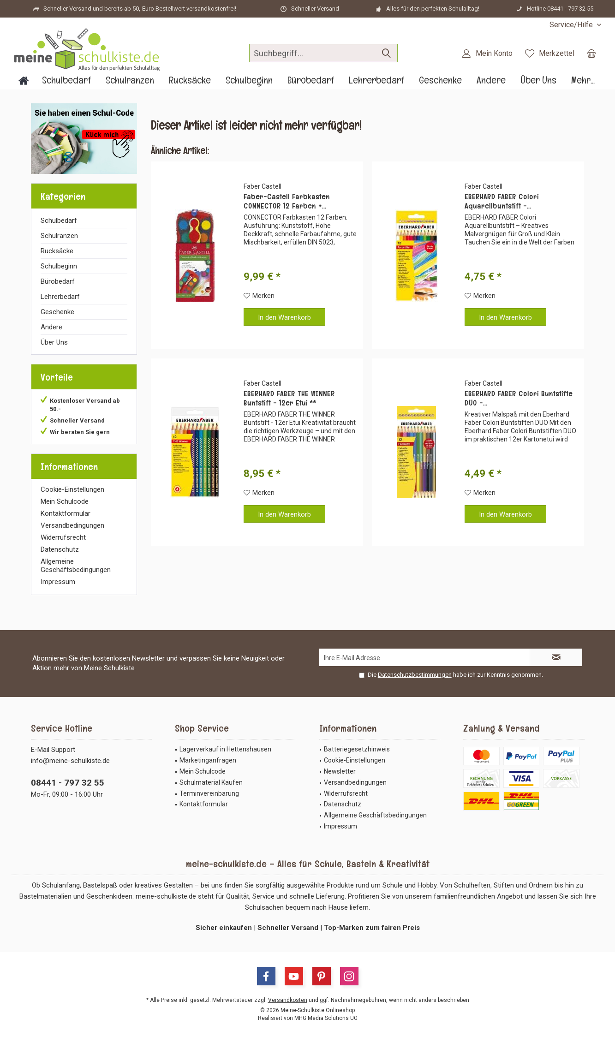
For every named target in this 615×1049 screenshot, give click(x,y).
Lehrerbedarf (60, 296)
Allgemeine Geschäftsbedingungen (76, 565)
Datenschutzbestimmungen (415, 674)
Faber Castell (262, 186)
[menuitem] (572, 24)
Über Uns (54, 342)
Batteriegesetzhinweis (357, 749)
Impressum (58, 582)
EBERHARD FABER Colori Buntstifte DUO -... (519, 398)
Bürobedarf (58, 281)
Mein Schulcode (65, 501)
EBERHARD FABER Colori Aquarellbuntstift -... (502, 201)
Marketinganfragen (207, 760)
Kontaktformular (65, 513)
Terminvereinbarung (209, 793)
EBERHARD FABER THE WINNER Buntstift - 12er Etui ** (289, 398)
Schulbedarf (59, 220)
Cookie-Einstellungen (72, 489)
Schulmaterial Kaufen (211, 782)
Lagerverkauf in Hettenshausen (225, 749)
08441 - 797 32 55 (67, 782)
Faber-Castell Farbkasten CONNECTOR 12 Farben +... (287, 201)
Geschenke (57, 312)
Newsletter (340, 771)
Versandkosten (287, 1000)
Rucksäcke (57, 251)
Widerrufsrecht (63, 537)
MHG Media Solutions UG (326, 1018)
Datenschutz (60, 549)
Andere (51, 327)
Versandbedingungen (72, 525)
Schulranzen (59, 236)
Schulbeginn (59, 266)
